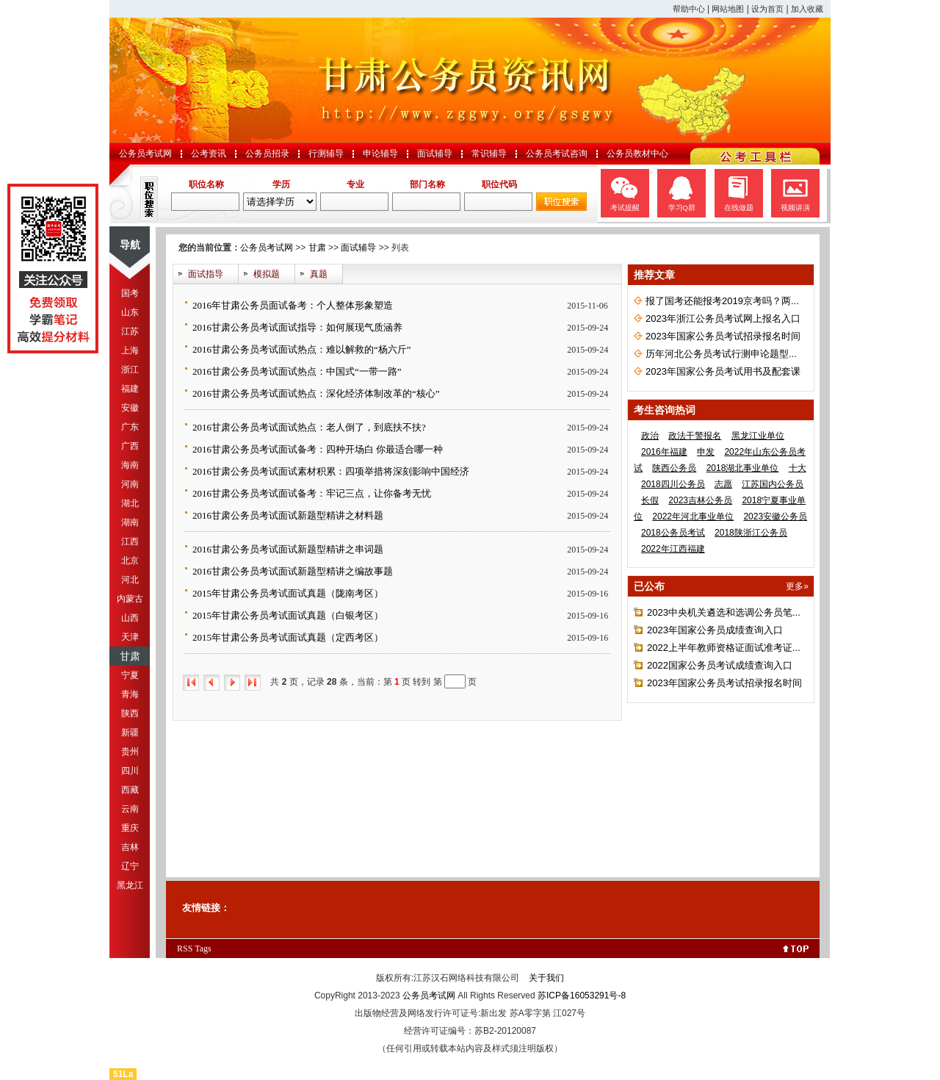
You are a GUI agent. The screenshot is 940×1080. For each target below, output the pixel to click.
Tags (203, 948)
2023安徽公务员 (775, 516)
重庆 (130, 828)
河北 (130, 580)
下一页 (232, 682)
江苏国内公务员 (772, 484)
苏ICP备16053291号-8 (582, 995)
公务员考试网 (145, 153)
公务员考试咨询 (557, 153)
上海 (130, 350)
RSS (184, 948)
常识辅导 (489, 153)
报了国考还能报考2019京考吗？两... (722, 300)
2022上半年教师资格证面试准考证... (723, 647)
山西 (130, 618)
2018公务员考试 (673, 533)
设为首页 (767, 8)
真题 (319, 274)
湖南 (130, 522)
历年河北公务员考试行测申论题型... (721, 353)
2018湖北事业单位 (742, 468)
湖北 (130, 503)
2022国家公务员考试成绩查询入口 (719, 665)
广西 (130, 446)
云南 (130, 809)
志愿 (723, 484)
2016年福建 (664, 452)
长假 (650, 500)
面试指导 (205, 274)
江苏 (130, 331)
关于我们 (546, 978)
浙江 (130, 369)
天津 (130, 637)
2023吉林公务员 (700, 500)
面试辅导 (434, 153)
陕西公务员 (674, 468)
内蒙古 (130, 599)
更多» (797, 586)
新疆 (130, 732)
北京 (130, 560)
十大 (797, 468)
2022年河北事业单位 (693, 516)
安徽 (130, 408)
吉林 (130, 847)
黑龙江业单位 (757, 436)
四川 (130, 771)
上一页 (211, 682)
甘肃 (130, 656)
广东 (130, 427)
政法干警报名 (694, 436)
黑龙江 (130, 885)
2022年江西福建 (673, 549)
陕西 (130, 713)
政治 (650, 436)
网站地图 (728, 8)
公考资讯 (208, 153)
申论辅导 (380, 153)
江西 (130, 541)
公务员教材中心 (637, 153)
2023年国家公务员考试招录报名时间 (723, 336)
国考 (130, 293)
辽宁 (130, 866)
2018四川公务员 (673, 484)
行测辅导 (326, 153)
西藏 (130, 790)
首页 (191, 682)
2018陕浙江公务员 (751, 533)
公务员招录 (267, 153)
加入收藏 (807, 8)
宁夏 (130, 675)
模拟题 (266, 274)
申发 (706, 452)
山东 (130, 312)
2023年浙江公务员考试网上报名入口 (723, 318)
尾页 (253, 682)
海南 (130, 465)
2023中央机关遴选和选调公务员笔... (723, 612)
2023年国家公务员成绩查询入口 (715, 630)
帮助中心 (689, 8)
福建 (130, 389)
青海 (130, 694)
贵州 (130, 751)
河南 (130, 484)
